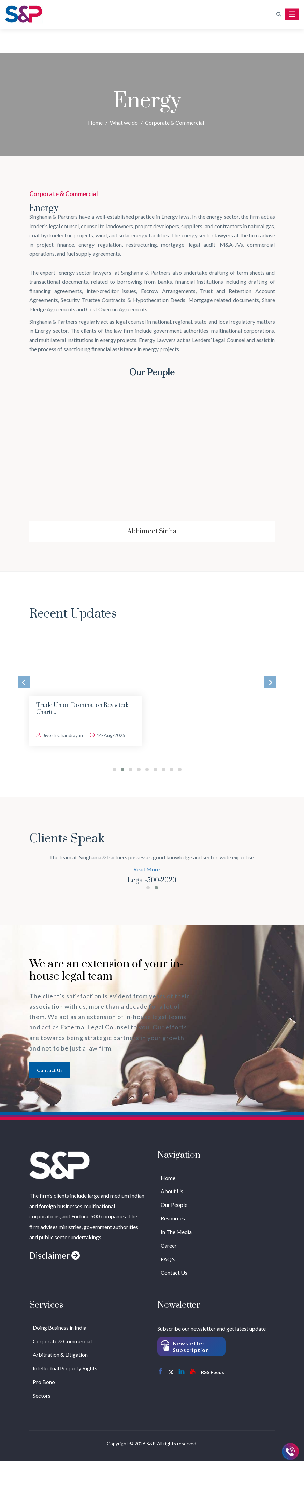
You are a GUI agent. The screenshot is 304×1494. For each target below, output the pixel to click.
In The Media (176, 1232)
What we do (124, 122)
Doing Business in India (59, 1327)
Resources (173, 1218)
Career (169, 1245)
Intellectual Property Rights (65, 1368)
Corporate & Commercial (174, 122)
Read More (146, 869)
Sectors (41, 1395)
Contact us (50, 1070)
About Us (172, 1191)
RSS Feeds (212, 1372)
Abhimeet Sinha (152, 531)
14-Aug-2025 (107, 735)
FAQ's (168, 1259)
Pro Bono (44, 1382)
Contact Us (174, 1272)
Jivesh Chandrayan (59, 735)
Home (95, 122)
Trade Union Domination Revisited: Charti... (82, 709)
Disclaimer (54, 1255)
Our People (174, 1204)
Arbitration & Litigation (60, 1354)
